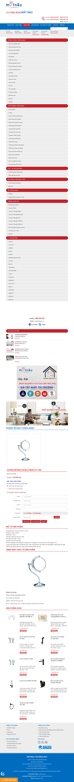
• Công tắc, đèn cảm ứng (14, 132)
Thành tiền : (18, 513)
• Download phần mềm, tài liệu (13, 743)
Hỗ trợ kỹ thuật (45, 25)
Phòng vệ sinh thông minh (16, 40)
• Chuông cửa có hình (13, 230)
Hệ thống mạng (13, 190)
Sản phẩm (27, 25)
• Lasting (10, 241)
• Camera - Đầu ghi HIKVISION (15, 214)
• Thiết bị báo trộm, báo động (15, 148)
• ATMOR (10, 254)
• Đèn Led (10, 186)
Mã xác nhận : (17, 517)
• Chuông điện (11, 109)
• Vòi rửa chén (11, 82)
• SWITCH (10, 194)
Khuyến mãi (35, 25)
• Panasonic (11, 283)
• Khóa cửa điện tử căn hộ (14, 161)
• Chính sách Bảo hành (43, 736)
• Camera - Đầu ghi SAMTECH (15, 221)
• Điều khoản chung (42, 728)
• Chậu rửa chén (12, 79)
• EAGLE (10, 251)
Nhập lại (44, 521)
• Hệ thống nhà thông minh (15, 125)
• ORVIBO (10, 248)
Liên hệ (62, 25)
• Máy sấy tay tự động (13, 50)
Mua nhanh (26, 521)
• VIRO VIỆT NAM (12, 270)
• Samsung (11, 277)
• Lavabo (10, 102)
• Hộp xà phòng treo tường (15, 66)
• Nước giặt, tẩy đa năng (14, 175)
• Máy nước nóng (12, 60)
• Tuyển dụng (9, 732)
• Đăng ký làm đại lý (11, 734)
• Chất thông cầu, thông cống (15, 172)
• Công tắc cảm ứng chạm (14, 129)
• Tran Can (10, 245)
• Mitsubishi (11, 280)
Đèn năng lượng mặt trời (16, 179)
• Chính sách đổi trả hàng (44, 734)
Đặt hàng (23, 631)
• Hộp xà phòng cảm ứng (14, 47)
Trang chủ (10, 25)
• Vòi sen (10, 85)
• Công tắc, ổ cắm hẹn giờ (14, 135)
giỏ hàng (64, 21)
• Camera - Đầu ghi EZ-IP (14, 218)
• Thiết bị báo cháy (12, 142)
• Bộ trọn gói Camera (13, 205)
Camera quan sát (13, 201)
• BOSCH (10, 264)
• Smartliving (11, 267)
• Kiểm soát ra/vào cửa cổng (15, 122)
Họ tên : (19, 496)
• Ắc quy (10, 112)
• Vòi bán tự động (12, 92)
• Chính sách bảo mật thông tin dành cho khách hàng (50, 730)
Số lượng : (18, 509)
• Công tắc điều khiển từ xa (14, 164)
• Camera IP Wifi (12, 208)
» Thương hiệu (13, 238)
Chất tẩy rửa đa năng (15, 168)
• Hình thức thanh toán (11, 747)
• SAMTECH (11, 293)
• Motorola (10, 299)
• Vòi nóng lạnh (12, 89)
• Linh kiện (10, 73)
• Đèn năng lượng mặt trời (14, 183)
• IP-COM (10, 261)
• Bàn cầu (10, 98)
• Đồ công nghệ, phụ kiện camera (16, 227)
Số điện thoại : (17, 500)
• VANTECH (10, 296)
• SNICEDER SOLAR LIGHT (14, 257)
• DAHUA (10, 286)
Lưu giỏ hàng (35, 521)
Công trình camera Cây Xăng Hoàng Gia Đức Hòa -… (22, 358)
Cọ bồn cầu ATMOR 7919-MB (28, 681)
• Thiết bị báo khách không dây (16, 145)
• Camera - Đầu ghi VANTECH (15, 224)
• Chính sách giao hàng (43, 732)
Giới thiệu (19, 25)
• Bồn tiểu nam (11, 95)
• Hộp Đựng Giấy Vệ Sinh (14, 63)
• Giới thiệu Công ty (10, 728)
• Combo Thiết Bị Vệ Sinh (14, 69)
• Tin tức (8, 730)
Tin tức (55, 25)
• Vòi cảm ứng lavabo (13, 53)
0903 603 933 (8, 780)
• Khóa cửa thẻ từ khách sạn (15, 151)
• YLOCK (10, 274)
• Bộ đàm (10, 234)
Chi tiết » (17, 338)
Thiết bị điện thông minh (16, 106)
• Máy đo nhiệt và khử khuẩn (15, 116)
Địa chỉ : (19, 505)
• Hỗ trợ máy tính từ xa (11, 741)
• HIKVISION (11, 290)
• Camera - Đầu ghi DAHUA (14, 211)
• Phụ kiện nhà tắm (13, 76)
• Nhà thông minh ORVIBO (14, 119)
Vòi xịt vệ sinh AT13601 (26, 659)
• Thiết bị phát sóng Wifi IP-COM (16, 197)
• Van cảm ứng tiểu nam (14, 44)
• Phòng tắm (11, 56)
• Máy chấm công (12, 158)
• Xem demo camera (11, 745)
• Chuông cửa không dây (14, 138)
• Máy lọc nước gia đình (14, 154)
